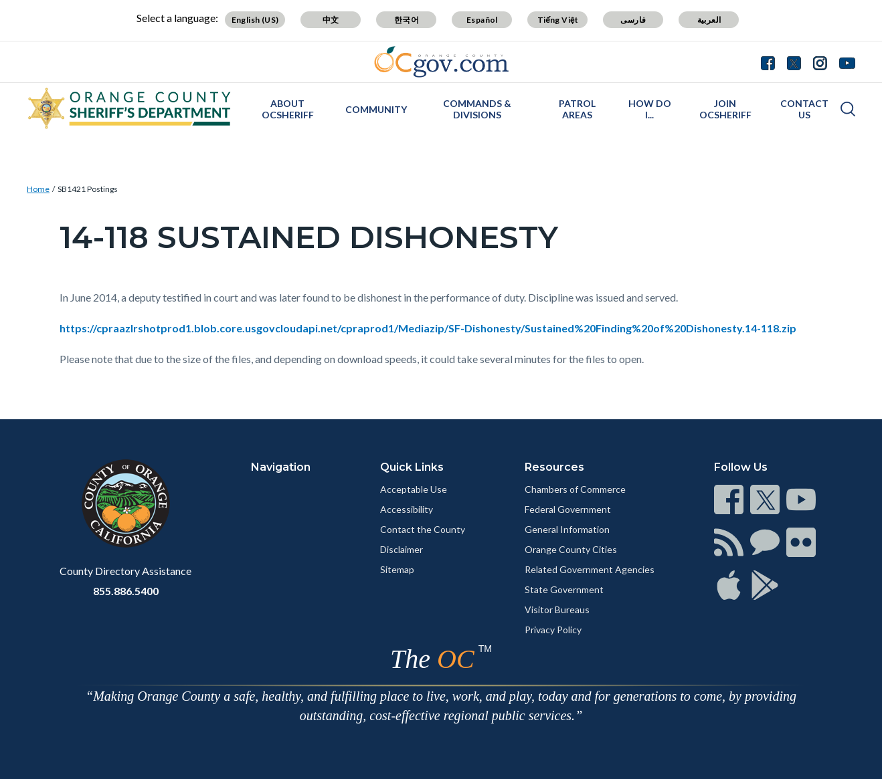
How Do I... (649, 109)
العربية (709, 20)
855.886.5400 (126, 590)
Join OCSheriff (725, 109)
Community (376, 109)
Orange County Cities (571, 549)
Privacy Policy (553, 629)
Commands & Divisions (477, 109)
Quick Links (412, 467)
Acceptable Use (413, 489)
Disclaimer (401, 549)
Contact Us (804, 109)
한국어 (406, 20)
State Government (564, 589)
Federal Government (568, 509)
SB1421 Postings (88, 189)
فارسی (633, 20)
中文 (331, 20)
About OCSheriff (288, 109)
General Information (567, 529)
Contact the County (422, 529)
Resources (554, 467)
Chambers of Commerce (575, 489)
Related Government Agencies (589, 569)
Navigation (281, 467)
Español (482, 20)
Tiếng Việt (558, 20)
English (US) (255, 20)
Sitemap (397, 569)
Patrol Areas (577, 109)
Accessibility (406, 509)
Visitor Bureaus (557, 609)
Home (38, 189)
